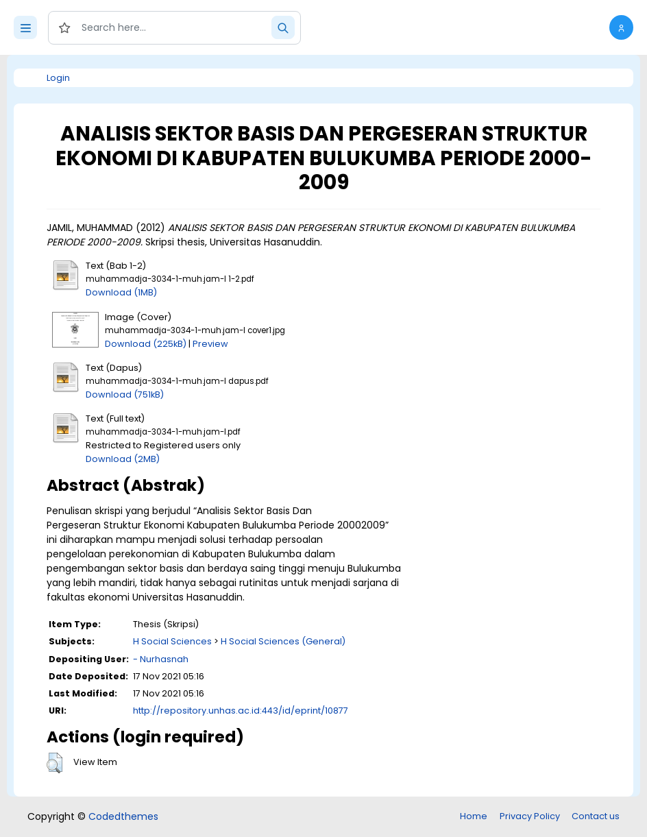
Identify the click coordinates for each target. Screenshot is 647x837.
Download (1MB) (121, 292)
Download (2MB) (123, 459)
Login (58, 78)
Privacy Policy (530, 816)
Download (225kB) (145, 344)
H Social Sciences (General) (283, 641)
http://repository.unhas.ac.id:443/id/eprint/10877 (240, 710)
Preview (210, 344)
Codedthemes (123, 816)
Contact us (596, 816)
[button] (621, 27)
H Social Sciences (172, 641)
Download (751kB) (125, 394)
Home (473, 816)
